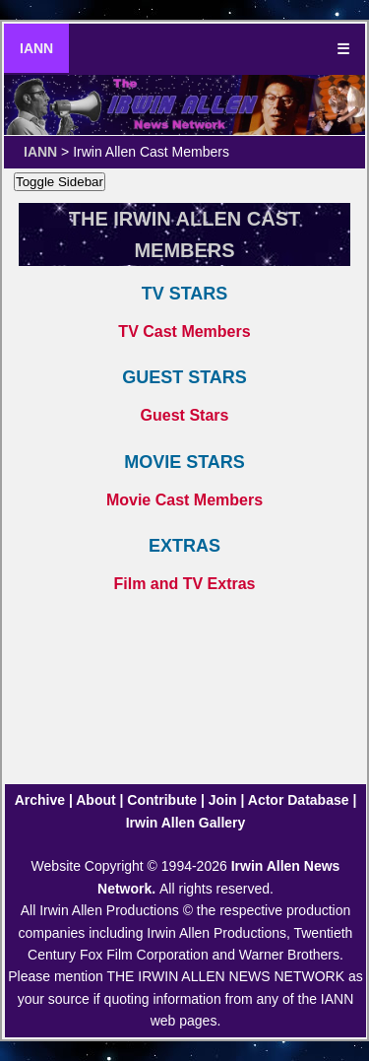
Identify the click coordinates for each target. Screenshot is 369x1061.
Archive (40, 800)
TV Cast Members (184, 331)
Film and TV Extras (184, 583)
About (95, 800)
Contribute (162, 800)
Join (223, 800)
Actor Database (298, 800)
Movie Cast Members (184, 500)
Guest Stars (185, 415)
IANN (36, 48)
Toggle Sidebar (59, 181)
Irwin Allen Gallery (186, 822)
